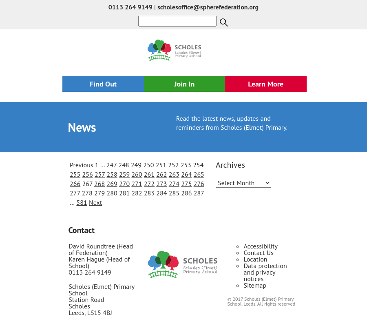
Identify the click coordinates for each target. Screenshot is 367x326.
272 (149, 184)
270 (124, 184)
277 (75, 193)
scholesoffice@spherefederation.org (208, 7)
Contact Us (258, 252)
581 (81, 202)
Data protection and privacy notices (265, 272)
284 (161, 193)
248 (123, 165)
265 (199, 174)
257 (100, 174)
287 (199, 193)
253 (186, 165)
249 (136, 165)
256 (87, 174)
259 (124, 174)
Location (255, 259)
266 (75, 184)
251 (161, 165)
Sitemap (254, 285)
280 (111, 193)
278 (87, 193)
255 (75, 174)
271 (136, 184)
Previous (81, 165)
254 (198, 165)
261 (149, 174)
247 (111, 165)
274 (174, 184)
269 (111, 184)
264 (186, 174)
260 (136, 174)
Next (95, 202)
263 (174, 174)
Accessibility (260, 246)
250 (148, 165)
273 (161, 184)
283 (149, 193)
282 (136, 193)
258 (111, 174)
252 (173, 165)
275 (186, 184)
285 (174, 193)
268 (99, 184)
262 (161, 174)
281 (124, 193)
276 (199, 184)
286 (186, 193)
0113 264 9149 (130, 7)
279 (99, 193)
